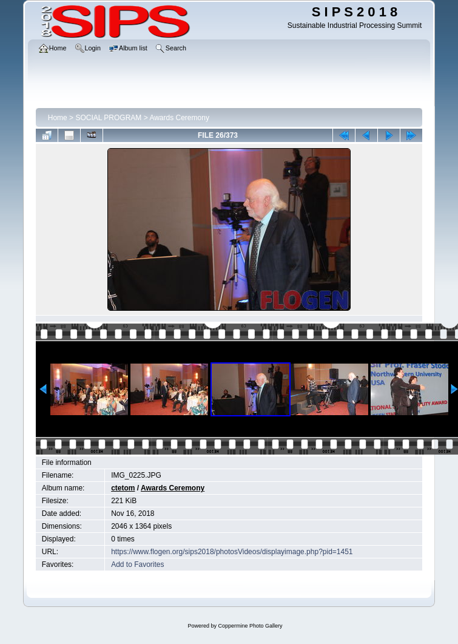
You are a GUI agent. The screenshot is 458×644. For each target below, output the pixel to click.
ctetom (123, 488)
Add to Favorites (137, 564)
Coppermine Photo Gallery (250, 626)
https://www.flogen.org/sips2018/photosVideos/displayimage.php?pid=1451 (231, 551)
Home (57, 118)
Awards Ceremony (179, 118)
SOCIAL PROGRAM (108, 118)
